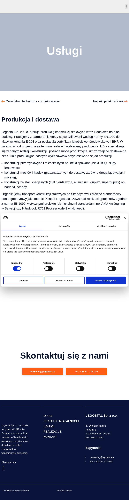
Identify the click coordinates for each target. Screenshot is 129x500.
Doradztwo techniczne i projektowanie (33, 101)
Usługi (49, 426)
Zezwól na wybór (64, 280)
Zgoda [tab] (22, 226)
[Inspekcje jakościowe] (126, 101)
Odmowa (23, 280)
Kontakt (50, 436)
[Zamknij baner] (125, 218)
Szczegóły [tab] (64, 226)
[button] (126, 6)
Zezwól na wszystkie (105, 280)
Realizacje (53, 431)
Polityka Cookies (64, 490)
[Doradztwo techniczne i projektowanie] (3, 101)
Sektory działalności (61, 421)
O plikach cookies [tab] (106, 226)
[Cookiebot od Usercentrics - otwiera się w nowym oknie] (107, 218)
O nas (48, 415)
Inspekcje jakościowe (108, 101)
